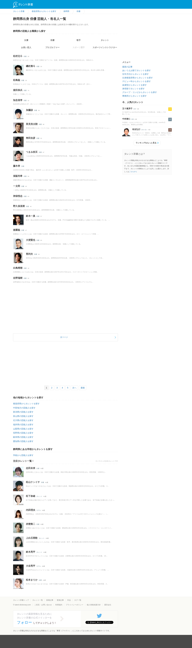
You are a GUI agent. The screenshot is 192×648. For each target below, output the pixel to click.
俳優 (52, 40)
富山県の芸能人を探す (23, 416)
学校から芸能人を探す (23, 455)
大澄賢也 (30, 240)
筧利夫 (29, 254)
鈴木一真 (30, 216)
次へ (74, 388)
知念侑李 (17, 100)
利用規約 (58, 605)
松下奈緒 (30, 496)
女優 (26, 40)
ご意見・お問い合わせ (43, 605)
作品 (69, 600)
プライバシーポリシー (74, 605)
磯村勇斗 (30, 66)
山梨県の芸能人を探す (23, 429)
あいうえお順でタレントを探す (136, 70)
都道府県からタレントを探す (26, 403)
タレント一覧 (37, 600)
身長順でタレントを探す (133, 88)
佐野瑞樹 (17, 278)
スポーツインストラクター (105, 47)
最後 (83, 388)
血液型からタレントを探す (134, 85)
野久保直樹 (19, 206)
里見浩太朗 (32, 124)
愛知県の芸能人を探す (23, 441)
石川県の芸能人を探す (23, 420)
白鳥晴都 (17, 268)
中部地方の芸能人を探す (24, 408)
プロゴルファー (52, 47)
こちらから (133, 171)
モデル (38, 510)
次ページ (64, 337)
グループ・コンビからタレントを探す (139, 92)
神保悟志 (17, 196)
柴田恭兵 (17, 90)
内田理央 (30, 510)
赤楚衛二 (30, 524)
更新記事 (60, 600)
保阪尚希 (17, 176)
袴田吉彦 (30, 138)
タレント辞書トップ (21, 600)
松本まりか (32, 580)
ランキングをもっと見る (146, 143)
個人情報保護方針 (94, 605)
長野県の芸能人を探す (23, 433)
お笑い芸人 (26, 47)
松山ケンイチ (33, 482)
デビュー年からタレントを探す (136, 81)
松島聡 (16, 80)
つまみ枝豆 (32, 152)
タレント (105, 40)
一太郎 (16, 186)
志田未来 (30, 468)
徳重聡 (16, 230)
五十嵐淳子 (127, 108)
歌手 (79, 40)
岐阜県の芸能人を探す (23, 437)
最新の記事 (127, 67)
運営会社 (107, 605)
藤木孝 (16, 166)
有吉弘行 (136, 129)
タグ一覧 (77, 600)
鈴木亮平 (30, 552)
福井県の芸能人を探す (23, 424)
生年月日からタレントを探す (135, 74)
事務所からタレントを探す (134, 96)
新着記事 (49, 600)
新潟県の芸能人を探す (23, 412)
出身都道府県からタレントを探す (137, 78)
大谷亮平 (30, 566)
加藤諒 (29, 110)
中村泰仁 (126, 119)
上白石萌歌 (32, 538)
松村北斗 (17, 56)
